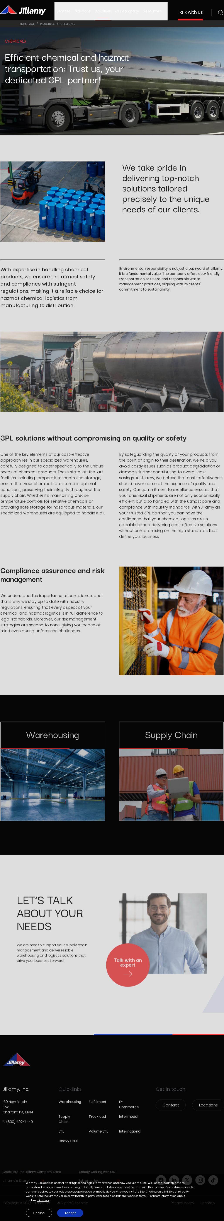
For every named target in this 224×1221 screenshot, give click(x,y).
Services (64, 11)
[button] (112, 1211)
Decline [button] (39, 1213)
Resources (152, 11)
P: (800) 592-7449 (18, 1125)
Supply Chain (64, 1123)
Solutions (82, 11)
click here (43, 1200)
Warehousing (68, 1105)
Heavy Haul (68, 1145)
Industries (103, 11)
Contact (171, 1109)
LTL (61, 1135)
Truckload (97, 1120)
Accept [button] (70, 1213)
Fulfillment (98, 1105)
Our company (127, 11)
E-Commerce (128, 1108)
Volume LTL (98, 1135)
